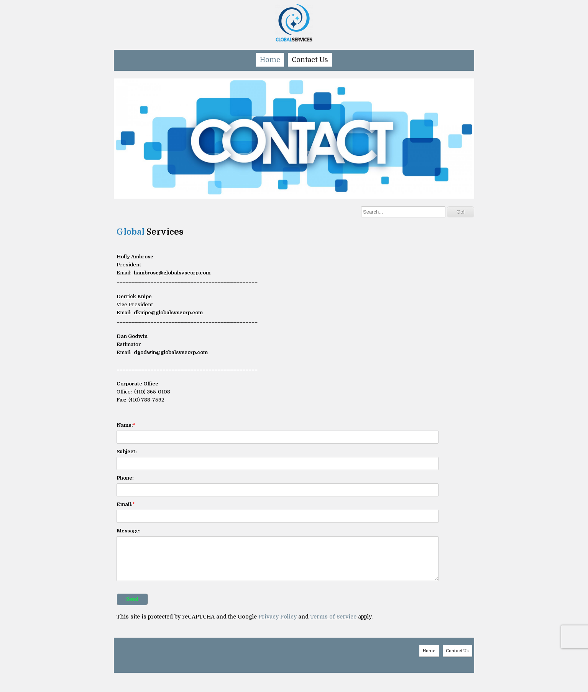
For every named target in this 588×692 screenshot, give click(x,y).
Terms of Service (333, 617)
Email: (125, 504)
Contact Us (310, 60)
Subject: (127, 451)
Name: (125, 425)
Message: (129, 531)
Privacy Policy (277, 617)
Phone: (125, 478)
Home (270, 60)
